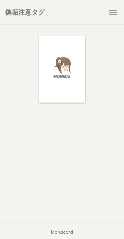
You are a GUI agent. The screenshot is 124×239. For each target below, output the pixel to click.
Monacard (62, 232)
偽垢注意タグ (25, 12)
